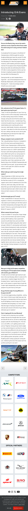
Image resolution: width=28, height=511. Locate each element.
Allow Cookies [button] (18, 508)
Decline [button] (9, 508)
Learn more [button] (21, 504)
